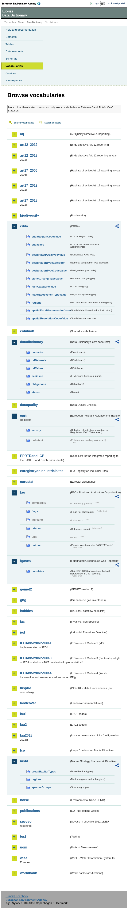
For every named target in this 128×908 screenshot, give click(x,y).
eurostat (26, 481)
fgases (25, 561)
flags (35, 511)
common (27, 331)
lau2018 (26, 735)
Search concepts (52, 122)
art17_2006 (29, 170)
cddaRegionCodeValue (46, 236)
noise (24, 800)
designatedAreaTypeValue (48, 254)
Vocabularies (14, 66)
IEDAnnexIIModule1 (35, 643)
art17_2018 (29, 200)
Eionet (21, 22)
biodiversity (29, 215)
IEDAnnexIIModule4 (35, 673)
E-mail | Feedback (16, 896)
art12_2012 (29, 145)
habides (26, 611)
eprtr (24, 415)
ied (22, 632)
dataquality (29, 405)
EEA (22, 3)
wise (23, 858)
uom (23, 847)
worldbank (28, 873)
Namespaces (13, 80)
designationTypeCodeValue (49, 270)
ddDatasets (39, 360)
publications (30, 811)
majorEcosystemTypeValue (49, 294)
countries (38, 571)
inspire (25, 688)
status (36, 392)
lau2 (23, 724)
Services (10, 73)
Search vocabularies (24, 122)
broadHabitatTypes (44, 771)
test (23, 836)
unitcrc (36, 545)
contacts (37, 352)
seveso (25, 821)
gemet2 (26, 589)
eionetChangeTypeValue (47, 278)
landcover (28, 703)
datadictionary (31, 342)
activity (36, 430)
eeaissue (37, 376)
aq (22, 134)
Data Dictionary (34, 22)
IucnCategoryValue (44, 286)
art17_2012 (29, 185)
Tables (9, 44)
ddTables (37, 368)
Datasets (11, 36)
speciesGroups (41, 787)
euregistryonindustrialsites (41, 471)
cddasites (38, 244)
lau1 (23, 714)
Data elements (14, 51)
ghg (23, 600)
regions (36, 302)
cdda (24, 226)
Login (96, 3)
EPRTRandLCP (32, 456)
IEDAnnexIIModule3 (35, 658)
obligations (39, 384)
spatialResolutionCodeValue (50, 318)
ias (22, 621)
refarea (36, 528)
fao (22, 492)
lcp (22, 750)
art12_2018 (29, 155)
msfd (24, 761)
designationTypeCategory (48, 262)
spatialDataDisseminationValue (51, 310)
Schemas (11, 58)
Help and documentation (20, 29)
